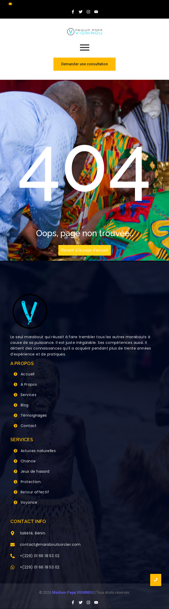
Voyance (29, 502)
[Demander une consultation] (84, 64)
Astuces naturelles (38, 450)
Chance (28, 461)
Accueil (28, 374)
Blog (25, 405)
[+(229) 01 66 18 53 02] (12, 556)
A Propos (29, 384)
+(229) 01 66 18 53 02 (39, 555)
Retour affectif (35, 492)
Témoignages (34, 415)
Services (28, 394)
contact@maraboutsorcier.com (50, 544)
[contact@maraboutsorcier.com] (12, 545)
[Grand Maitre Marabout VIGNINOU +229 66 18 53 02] (84, 32)
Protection (31, 481)
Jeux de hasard (35, 471)
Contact (29, 425)
